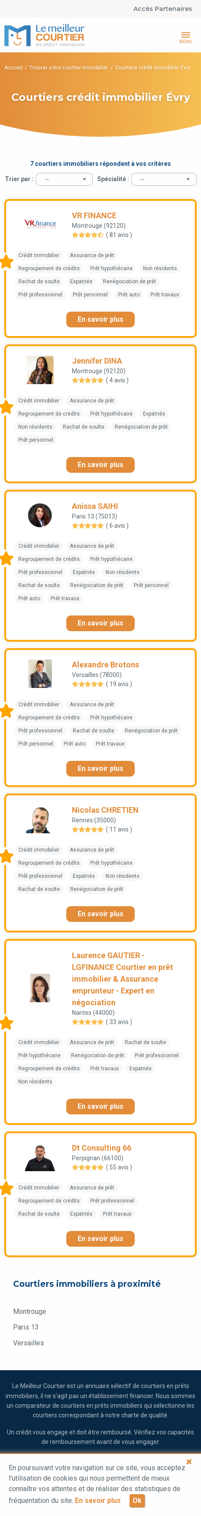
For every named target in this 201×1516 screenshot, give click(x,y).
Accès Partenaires (162, 9)
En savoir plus (100, 319)
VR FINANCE (94, 215)
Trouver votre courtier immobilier (69, 68)
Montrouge (29, 1311)
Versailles (28, 1343)
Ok (137, 1500)
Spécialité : (113, 178)
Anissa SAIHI (95, 506)
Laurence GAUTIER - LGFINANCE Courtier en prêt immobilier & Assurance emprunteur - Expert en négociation (122, 979)
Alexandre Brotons (105, 664)
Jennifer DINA (97, 360)
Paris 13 (26, 1327)
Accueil (13, 68)
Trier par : (19, 178)
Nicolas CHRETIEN (105, 810)
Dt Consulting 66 (101, 1147)
